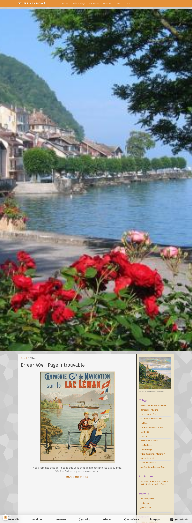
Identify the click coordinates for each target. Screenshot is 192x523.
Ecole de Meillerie (148, 462)
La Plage (144, 423)
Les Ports (145, 432)
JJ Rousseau (146, 507)
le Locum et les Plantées (151, 418)
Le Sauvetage (146, 449)
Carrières (144, 436)
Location (107, 3)
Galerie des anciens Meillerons (154, 405)
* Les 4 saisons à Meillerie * (153, 454)
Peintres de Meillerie (149, 440)
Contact (118, 3)
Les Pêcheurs (146, 445)
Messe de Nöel (147, 458)
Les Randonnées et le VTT (152, 427)
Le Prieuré (145, 503)
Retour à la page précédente (77, 477)
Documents (94, 3)
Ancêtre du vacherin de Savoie (154, 467)
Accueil (65, 3)
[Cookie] (6, 517)
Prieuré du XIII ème (149, 414)
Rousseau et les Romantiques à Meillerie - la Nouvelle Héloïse (154, 482)
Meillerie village (78, 3)
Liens (128, 3)
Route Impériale (147, 498)
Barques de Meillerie (149, 410)
